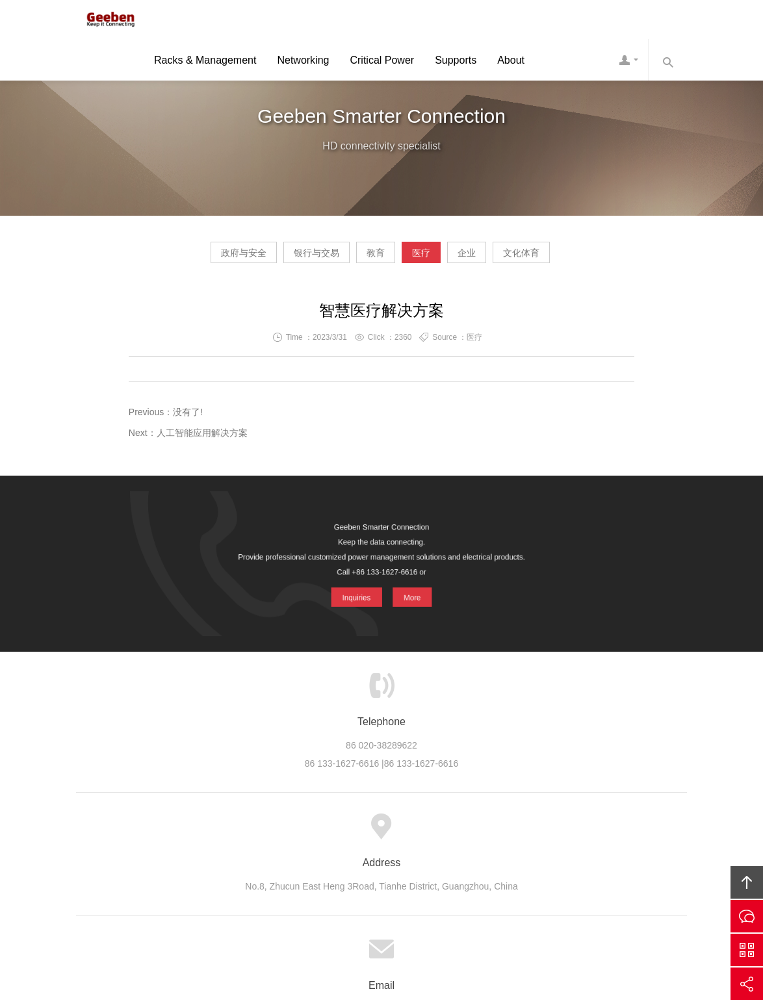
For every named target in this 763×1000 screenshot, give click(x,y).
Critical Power (382, 62)
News (423, 833)
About (510, 62)
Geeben (105, 21)
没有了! (188, 417)
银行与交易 (279, 257)
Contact (628, 62)
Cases (333, 833)
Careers (468, 833)
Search (667, 62)
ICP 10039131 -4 (398, 918)
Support (378, 833)
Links (560, 833)
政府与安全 (182, 257)
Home (200, 833)
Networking (303, 62)
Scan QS (747, 950)
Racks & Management (205, 62)
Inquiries (355, 593)
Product (286, 833)
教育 (363, 257)
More (412, 593)
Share (747, 984)
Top (747, 882)
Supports (455, 62)
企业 (504, 257)
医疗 (433, 257)
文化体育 (583, 257)
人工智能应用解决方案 (202, 438)
